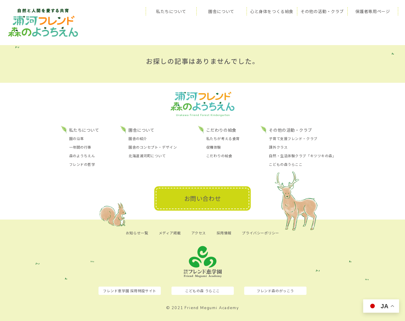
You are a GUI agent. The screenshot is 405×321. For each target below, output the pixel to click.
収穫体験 (213, 147)
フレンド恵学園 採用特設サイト (129, 290)
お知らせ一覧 (137, 232)
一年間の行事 (80, 147)
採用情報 (224, 232)
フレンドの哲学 (82, 164)
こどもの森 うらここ (202, 290)
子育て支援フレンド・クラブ (293, 138)
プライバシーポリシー (260, 232)
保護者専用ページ (372, 11)
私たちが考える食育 (223, 138)
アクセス (198, 232)
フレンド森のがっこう (275, 290)
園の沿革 (76, 138)
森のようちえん (82, 155)
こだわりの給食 (219, 155)
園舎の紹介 (137, 138)
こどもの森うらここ (285, 164)
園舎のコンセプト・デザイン (152, 147)
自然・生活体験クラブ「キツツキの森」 (302, 155)
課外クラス (278, 147)
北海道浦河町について (147, 155)
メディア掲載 (170, 232)
